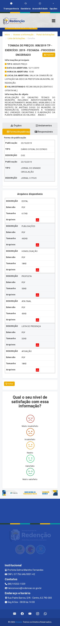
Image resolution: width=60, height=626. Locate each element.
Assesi (18, 622)
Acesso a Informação (23, 34)
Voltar (9, 384)
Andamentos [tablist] (44, 125)
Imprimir (49, 55)
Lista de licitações (16, 38)
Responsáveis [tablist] (44, 131)
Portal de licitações (45, 34)
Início (7, 34)
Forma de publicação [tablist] (18, 131)
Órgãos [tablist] (16, 125)
